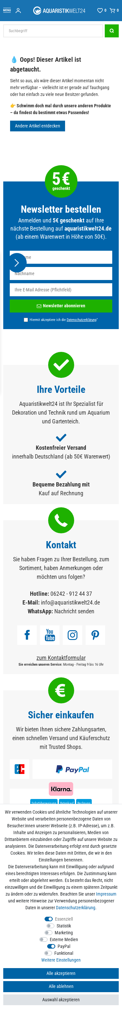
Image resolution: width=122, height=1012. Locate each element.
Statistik (64, 925)
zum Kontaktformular (61, 657)
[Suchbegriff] (53, 30)
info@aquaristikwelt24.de (70, 602)
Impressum (106, 894)
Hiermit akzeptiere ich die (64, 319)
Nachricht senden (74, 611)
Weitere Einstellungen (61, 960)
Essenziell (64, 919)
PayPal (64, 946)
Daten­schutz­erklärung (75, 907)
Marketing (64, 932)
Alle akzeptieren (61, 973)
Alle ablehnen (61, 986)
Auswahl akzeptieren (61, 999)
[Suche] (112, 30)
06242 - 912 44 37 (71, 593)
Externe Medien (64, 939)
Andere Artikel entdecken (37, 125)
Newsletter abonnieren (61, 305)
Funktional (63, 953)
